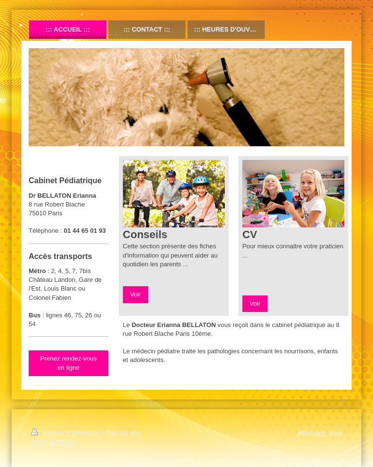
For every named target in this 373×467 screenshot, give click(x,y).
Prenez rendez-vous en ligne (68, 363)
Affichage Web (320, 433)
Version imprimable (66, 433)
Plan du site (122, 433)
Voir (135, 294)
